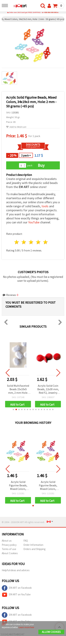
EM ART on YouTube (16, 594)
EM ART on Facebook (17, 588)
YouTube (33, 222)
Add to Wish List (16, 127)
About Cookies (10, 553)
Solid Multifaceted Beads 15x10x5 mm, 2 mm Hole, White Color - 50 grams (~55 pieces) (19, 389)
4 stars (38, 242)
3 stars (31, 242)
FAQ (25, 540)
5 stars (45, 242)
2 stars (24, 242)
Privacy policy (9, 544)
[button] (13, 409)
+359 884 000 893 (50, 12)
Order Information (33, 544)
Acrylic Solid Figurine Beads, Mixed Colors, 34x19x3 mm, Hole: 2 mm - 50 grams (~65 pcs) (18, 485)
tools (45, 206)
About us (7, 540)
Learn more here (26, 627)
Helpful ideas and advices (16, 570)
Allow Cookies (51, 632)
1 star (16, 242)
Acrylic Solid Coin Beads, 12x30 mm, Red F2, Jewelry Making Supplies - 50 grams (49, 389)
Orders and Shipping (34, 549)
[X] (3, 624)
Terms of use (9, 549)
